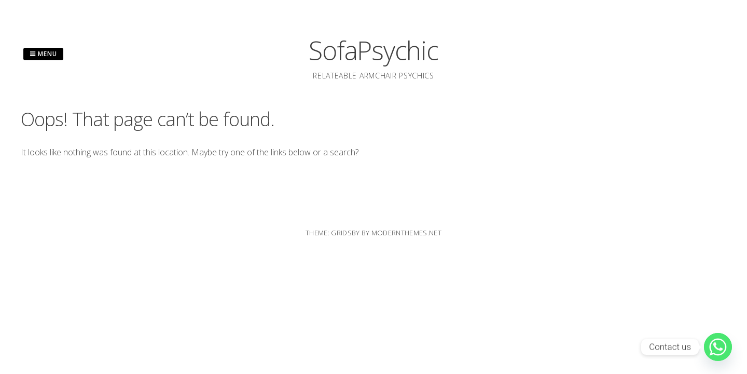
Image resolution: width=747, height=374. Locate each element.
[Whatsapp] (718, 347)
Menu (43, 53)
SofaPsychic (373, 50)
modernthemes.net (406, 232)
